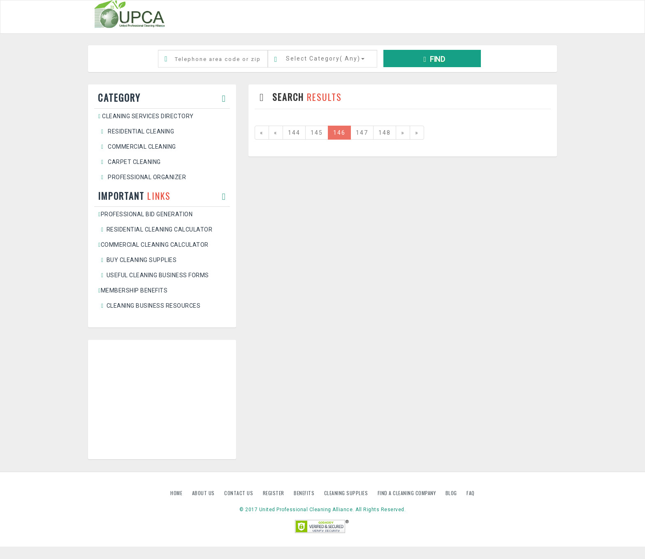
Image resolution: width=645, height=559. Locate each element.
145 (317, 132)
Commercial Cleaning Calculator (153, 244)
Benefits (305, 492)
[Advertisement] (162, 399)
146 (339, 132)
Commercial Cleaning (137, 146)
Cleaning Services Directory (146, 116)
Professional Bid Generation (145, 214)
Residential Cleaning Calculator (155, 229)
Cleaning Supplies (346, 492)
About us (204, 492)
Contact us (239, 492)
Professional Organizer (142, 177)
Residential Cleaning (136, 131)
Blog (452, 492)
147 (362, 132)
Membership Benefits (132, 290)
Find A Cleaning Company (407, 492)
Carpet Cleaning (129, 162)
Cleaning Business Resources (149, 305)
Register (273, 492)
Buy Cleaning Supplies (137, 260)
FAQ (470, 492)
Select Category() (325, 58)
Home (177, 492)
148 (384, 132)
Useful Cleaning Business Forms (153, 275)
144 (294, 132)
